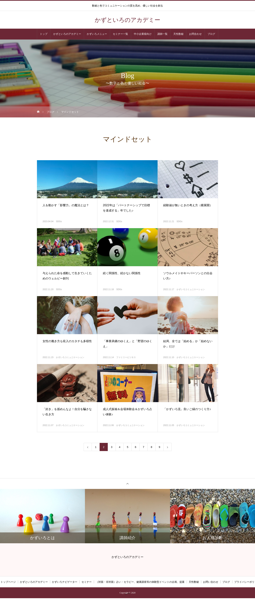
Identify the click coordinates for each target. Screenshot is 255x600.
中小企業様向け (143, 34)
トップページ (8, 581)
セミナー (86, 581)
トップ (43, 34)
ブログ (211, 34)
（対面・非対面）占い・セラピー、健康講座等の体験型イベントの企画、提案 (140, 581)
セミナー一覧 (120, 34)
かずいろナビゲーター (64, 581)
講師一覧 (162, 34)
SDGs (59, 221)
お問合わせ (195, 34)
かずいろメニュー (97, 34)
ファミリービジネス (126, 357)
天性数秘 (178, 34)
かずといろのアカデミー (67, 34)
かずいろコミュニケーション (191, 289)
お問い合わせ (210, 581)
